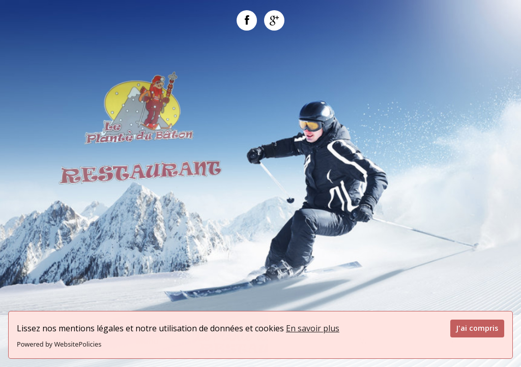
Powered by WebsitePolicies (59, 344)
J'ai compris (477, 328)
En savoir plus (312, 328)
